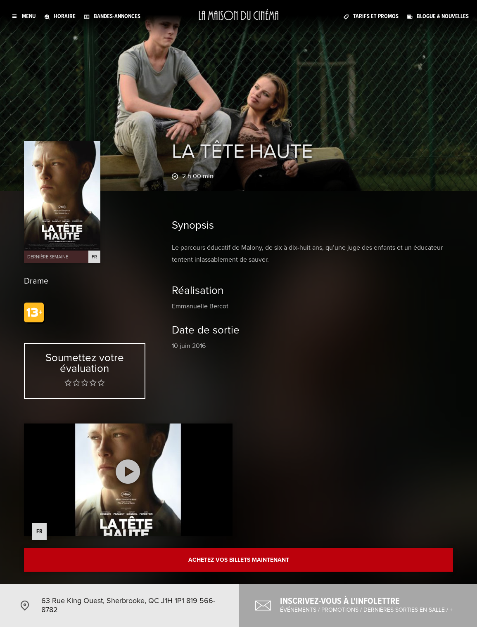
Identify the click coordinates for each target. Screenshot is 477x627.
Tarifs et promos (376, 16)
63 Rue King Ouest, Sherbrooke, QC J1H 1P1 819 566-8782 (128, 605)
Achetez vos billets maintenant (238, 560)
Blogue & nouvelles (443, 16)
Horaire (65, 16)
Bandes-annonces (117, 16)
